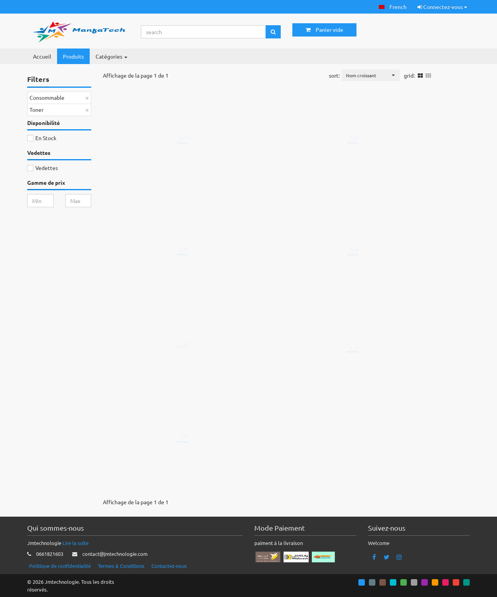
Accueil (42, 56)
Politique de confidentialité (60, 565)
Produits (73, 56)
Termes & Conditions (121, 565)
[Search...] (203, 31)
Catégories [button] (111, 56)
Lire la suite (76, 543)
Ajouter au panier (189, 175)
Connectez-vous (442, 6)
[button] (392, 7)
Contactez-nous (169, 565)
